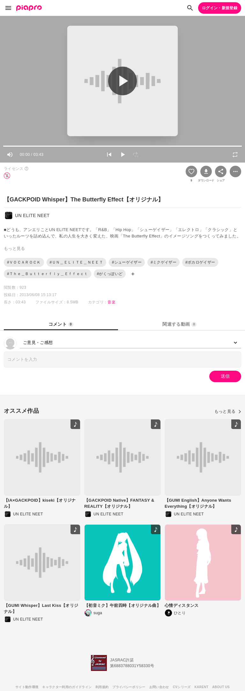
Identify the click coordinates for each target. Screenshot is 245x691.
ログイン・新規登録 (219, 8)
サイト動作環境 (26, 687)
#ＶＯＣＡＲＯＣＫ (24, 262)
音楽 (111, 302)
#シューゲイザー (127, 262)
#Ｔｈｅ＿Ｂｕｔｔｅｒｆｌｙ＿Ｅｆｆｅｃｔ (47, 274)
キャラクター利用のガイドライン (67, 687)
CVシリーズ (182, 687)
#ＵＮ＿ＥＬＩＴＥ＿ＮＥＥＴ (76, 262)
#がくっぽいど (110, 274)
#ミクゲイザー (163, 262)
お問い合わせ (159, 687)
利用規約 (101, 687)
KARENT (202, 687)
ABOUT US (221, 687)
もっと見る (227, 411)
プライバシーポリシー (128, 687)
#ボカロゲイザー (200, 262)
